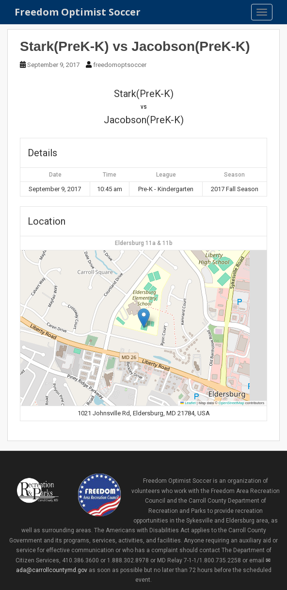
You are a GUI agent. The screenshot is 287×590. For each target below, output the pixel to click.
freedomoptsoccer (119, 64)
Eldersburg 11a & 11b (144, 243)
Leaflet (188, 403)
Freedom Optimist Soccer (78, 11)
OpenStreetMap (231, 403)
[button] (144, 318)
